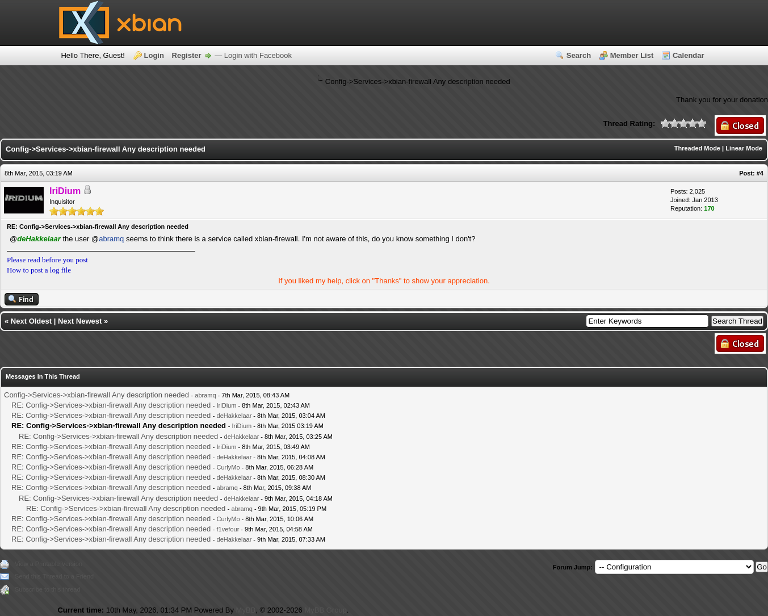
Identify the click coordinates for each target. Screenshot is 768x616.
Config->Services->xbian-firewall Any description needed (96, 395)
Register (187, 55)
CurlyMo (228, 467)
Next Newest (80, 321)
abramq (111, 238)
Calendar (688, 55)
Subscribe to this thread (48, 589)
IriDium (227, 405)
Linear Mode (743, 148)
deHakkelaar (234, 415)
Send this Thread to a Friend (54, 576)
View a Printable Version (48, 563)
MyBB (246, 610)
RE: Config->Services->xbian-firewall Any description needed (111, 405)
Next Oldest (31, 321)
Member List (632, 55)
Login (154, 55)
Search (578, 55)
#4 (760, 173)
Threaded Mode (697, 148)
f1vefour (228, 529)
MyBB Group (325, 610)
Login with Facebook (258, 55)
